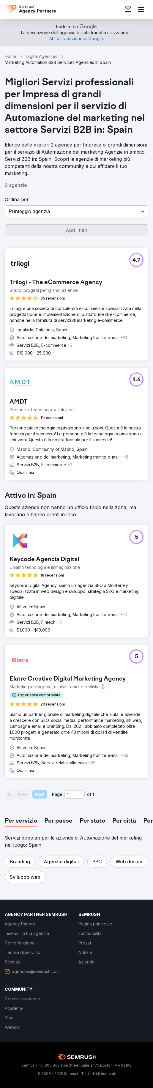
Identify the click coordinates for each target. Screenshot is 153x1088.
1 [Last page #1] (93, 794)
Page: (57, 794)
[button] (76, 211)
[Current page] (74, 794)
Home (10, 56)
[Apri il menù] (141, 9)
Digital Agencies (41, 56)
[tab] (21, 821)
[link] (128, 9)
